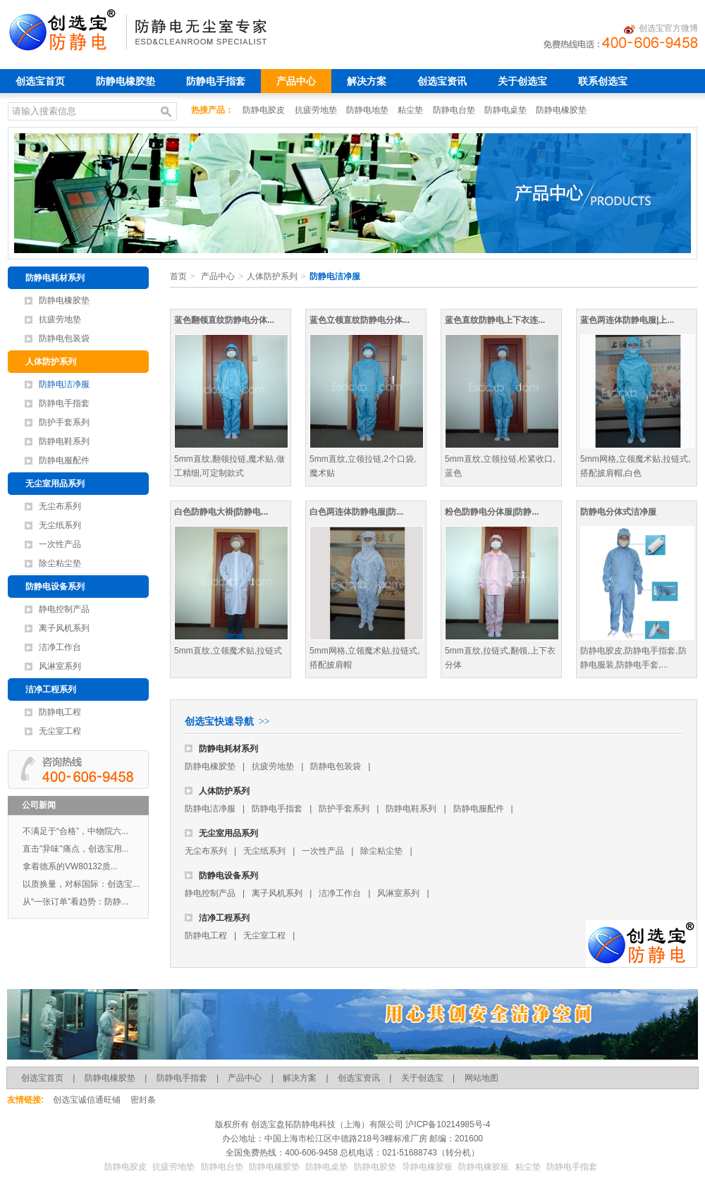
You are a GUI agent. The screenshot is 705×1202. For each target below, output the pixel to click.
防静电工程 (60, 712)
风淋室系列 (60, 666)
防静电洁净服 (64, 384)
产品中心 (296, 81)
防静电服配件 (64, 460)
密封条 (143, 1100)
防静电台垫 (455, 110)
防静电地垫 (368, 110)
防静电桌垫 (506, 110)
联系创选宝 (602, 81)
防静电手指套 (215, 81)
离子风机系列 (64, 628)
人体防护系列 (50, 362)
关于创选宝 (522, 81)
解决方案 (366, 81)
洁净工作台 (60, 647)
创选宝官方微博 (661, 29)
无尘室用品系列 (55, 484)
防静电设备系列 (55, 586)
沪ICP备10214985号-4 (446, 1124)
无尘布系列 (60, 506)
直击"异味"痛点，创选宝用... (76, 849)
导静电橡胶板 (427, 1167)
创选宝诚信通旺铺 (87, 1100)
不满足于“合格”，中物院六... (75, 831)
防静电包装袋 (64, 338)
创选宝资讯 (442, 81)
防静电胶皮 (265, 110)
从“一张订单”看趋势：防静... (75, 902)
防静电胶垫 (375, 1167)
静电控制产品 (64, 609)
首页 (178, 276)
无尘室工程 (60, 731)
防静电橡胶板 (483, 1167)
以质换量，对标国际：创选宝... (81, 884)
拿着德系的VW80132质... (70, 866)
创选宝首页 (40, 81)
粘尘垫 (411, 110)
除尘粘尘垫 (60, 563)
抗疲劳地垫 (317, 110)
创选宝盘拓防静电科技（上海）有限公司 (326, 1124)
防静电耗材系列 (55, 278)
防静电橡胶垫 (125, 81)
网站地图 (481, 1078)
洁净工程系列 (50, 689)
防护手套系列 (64, 422)
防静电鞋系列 (64, 441)
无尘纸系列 (60, 525)
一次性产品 (60, 544)
